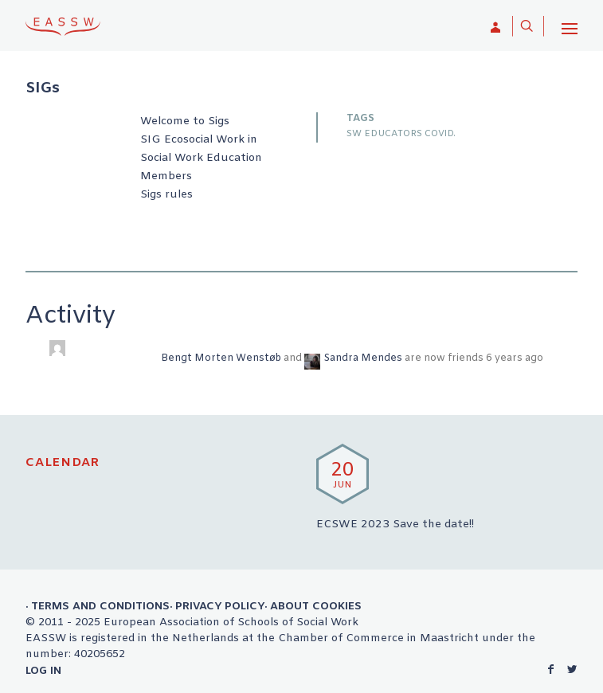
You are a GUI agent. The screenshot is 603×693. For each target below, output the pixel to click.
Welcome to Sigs (184, 121)
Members (166, 176)
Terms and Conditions (100, 606)
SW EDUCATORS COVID (400, 133)
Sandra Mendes (363, 358)
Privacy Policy (219, 606)
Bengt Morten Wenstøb (221, 358)
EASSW (62, 26)
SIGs (42, 89)
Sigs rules (166, 194)
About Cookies (316, 606)
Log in (43, 671)
